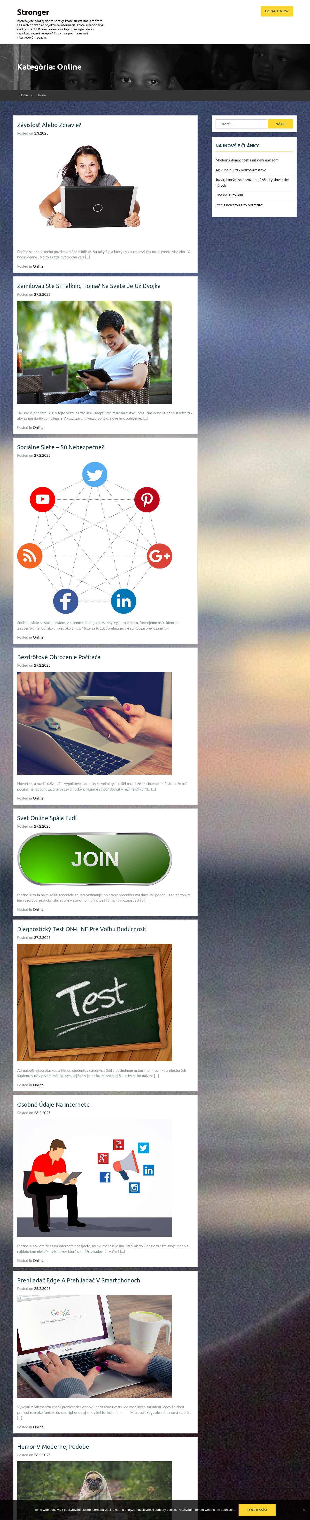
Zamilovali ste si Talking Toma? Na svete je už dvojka (89, 286)
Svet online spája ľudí (47, 818)
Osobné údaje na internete (53, 1104)
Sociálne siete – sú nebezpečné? (60, 447)
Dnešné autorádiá (230, 195)
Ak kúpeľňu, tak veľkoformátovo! (241, 170)
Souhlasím (257, 1510)
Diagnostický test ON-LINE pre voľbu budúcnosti (82, 929)
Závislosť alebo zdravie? (49, 125)
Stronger (33, 12)
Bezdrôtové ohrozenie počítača (59, 657)
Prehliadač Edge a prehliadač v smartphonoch (78, 1280)
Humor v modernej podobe (53, 1446)
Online (38, 266)
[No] (304, 1510)
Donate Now (277, 11)
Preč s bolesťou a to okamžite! (239, 205)
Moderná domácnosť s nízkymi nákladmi (247, 160)
